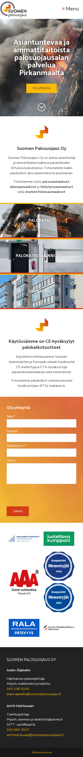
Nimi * (11, 416)
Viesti (11, 460)
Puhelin (12, 431)
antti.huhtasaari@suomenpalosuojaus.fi (35, 735)
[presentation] (38, 497)
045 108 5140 (18, 689)
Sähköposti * (16, 445)
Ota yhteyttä (41, 88)
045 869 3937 (18, 730)
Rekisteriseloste (42, 752)
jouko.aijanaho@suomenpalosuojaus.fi (34, 694)
